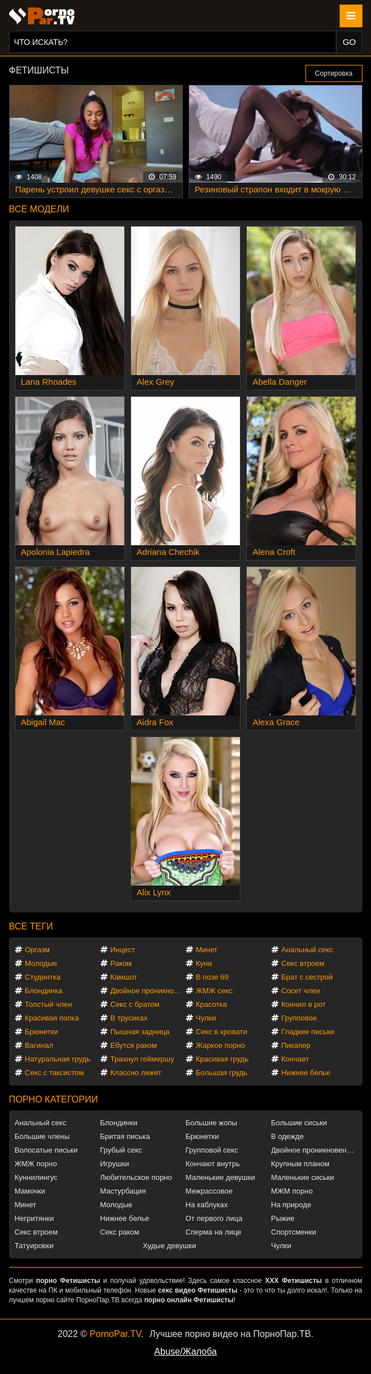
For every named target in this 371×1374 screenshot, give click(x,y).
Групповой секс (212, 1150)
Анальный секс (307, 949)
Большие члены (42, 1136)
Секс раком (120, 1232)
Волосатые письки (46, 1150)
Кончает (295, 1059)
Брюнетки (41, 1031)
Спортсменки (293, 1232)
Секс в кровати (221, 1031)
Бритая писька (125, 1136)
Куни (204, 963)
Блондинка (44, 990)
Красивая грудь (222, 1059)
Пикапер (296, 1045)
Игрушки (114, 1163)
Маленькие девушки (220, 1177)
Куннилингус (36, 1177)
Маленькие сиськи (303, 1177)
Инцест (123, 949)
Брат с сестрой (307, 977)
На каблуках (207, 1204)
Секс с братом (135, 1004)
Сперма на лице (214, 1232)
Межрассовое (209, 1191)
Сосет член (301, 990)
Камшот (124, 977)
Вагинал (39, 1045)
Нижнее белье (306, 1072)
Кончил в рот (304, 1004)
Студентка (43, 977)
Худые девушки (170, 1245)
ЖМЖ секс (214, 990)
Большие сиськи (299, 1122)
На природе (291, 1204)
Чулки (206, 1018)
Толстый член (48, 1004)
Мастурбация (123, 1191)
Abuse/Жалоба (185, 1351)
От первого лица (214, 1218)
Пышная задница (140, 1031)
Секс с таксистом (54, 1072)
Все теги (31, 926)
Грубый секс (121, 1150)
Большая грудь (221, 1072)
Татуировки (34, 1245)
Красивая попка (52, 1018)
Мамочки (30, 1191)
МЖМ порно (292, 1191)
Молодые (41, 963)
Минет (207, 949)
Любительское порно (136, 1177)
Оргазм (37, 949)
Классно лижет (136, 1072)
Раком (121, 963)
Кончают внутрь (213, 1163)
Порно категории (53, 1099)
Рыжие (283, 1218)
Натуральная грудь (58, 1059)
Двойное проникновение (148, 990)
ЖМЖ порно (36, 1163)
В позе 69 (212, 977)
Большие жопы (212, 1122)
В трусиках (129, 1018)
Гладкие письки (308, 1031)
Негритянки (34, 1218)
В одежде (287, 1136)
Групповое (299, 1018)
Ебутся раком (134, 1045)
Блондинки (119, 1122)
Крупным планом (300, 1163)
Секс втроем (303, 963)
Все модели (39, 209)
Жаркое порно (220, 1045)
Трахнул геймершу (142, 1059)
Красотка (211, 1004)
